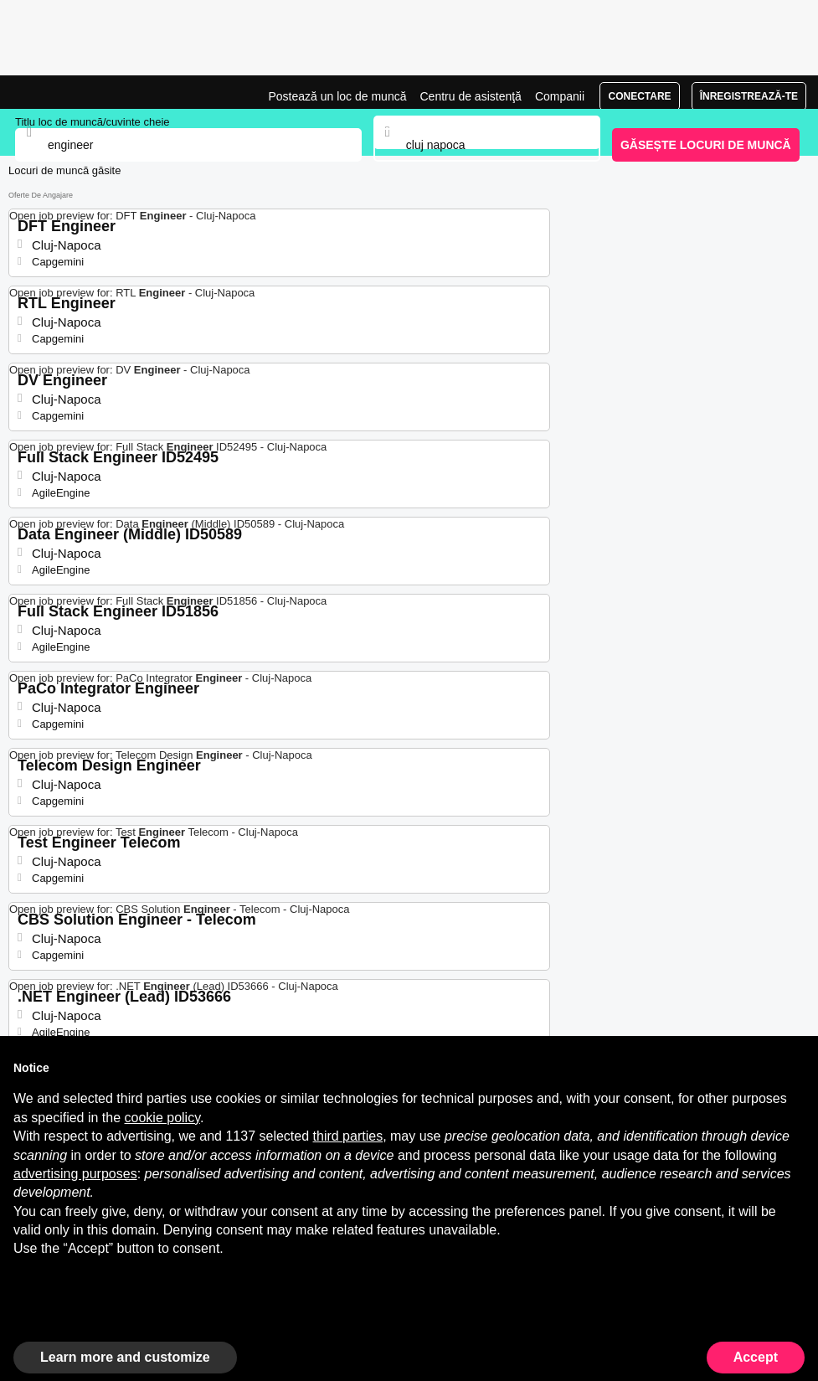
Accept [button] (755, 1357)
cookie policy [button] (162, 1117)
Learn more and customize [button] (125, 1357)
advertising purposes (75, 1174)
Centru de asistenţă (470, 96)
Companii (559, 96)
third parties (348, 1136)
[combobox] (487, 145)
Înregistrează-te (749, 96)
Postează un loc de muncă (337, 96)
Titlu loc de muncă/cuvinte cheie (92, 122)
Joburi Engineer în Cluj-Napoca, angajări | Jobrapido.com (54, 92)
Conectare (639, 96)
